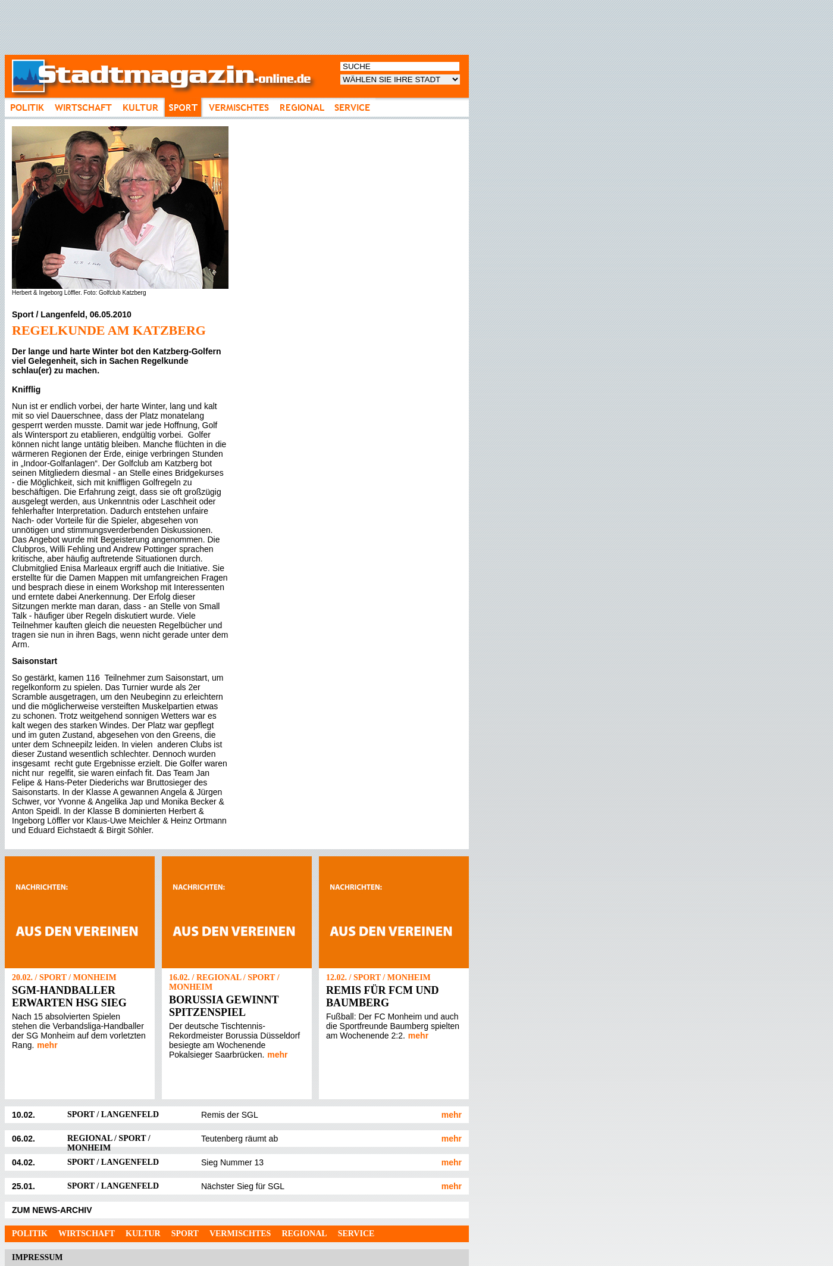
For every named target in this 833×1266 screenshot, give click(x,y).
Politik (30, 1233)
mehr (47, 1045)
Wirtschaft (86, 1233)
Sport (185, 1233)
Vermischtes (240, 1233)
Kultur (143, 1233)
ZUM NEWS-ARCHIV (52, 1210)
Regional (304, 1233)
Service (356, 1233)
